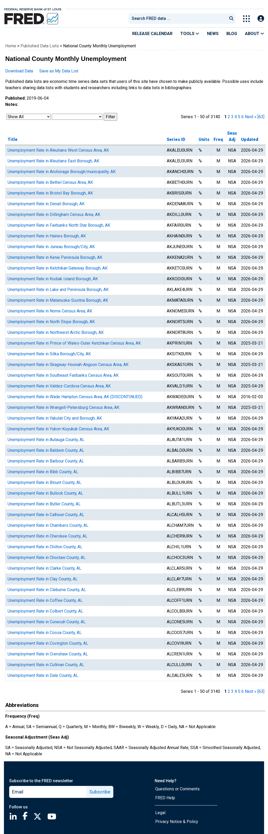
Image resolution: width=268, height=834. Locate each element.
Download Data (19, 70)
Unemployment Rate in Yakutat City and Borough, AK (55, 418)
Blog (231, 33)
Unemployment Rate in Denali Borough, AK (46, 203)
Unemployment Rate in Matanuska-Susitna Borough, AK (58, 300)
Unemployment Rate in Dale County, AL (43, 675)
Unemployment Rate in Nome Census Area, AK (50, 311)
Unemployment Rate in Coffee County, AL (45, 600)
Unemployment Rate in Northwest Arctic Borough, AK (56, 332)
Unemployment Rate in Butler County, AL (44, 503)
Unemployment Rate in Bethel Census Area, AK (50, 182)
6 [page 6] (242, 116)
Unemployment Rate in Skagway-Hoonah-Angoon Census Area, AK (68, 364)
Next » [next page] (250, 116)
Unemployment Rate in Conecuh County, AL (47, 621)
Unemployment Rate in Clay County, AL (43, 578)
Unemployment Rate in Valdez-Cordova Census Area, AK (59, 386)
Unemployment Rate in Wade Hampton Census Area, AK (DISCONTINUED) (75, 396)
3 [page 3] (232, 116)
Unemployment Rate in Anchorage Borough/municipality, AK (62, 171)
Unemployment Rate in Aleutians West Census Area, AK (58, 150)
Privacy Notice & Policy (176, 821)
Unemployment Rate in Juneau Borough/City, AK (51, 246)
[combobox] (177, 18)
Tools (189, 33)
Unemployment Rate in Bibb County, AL (43, 471)
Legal (160, 812)
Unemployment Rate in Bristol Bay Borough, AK (50, 193)
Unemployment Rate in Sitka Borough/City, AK (49, 353)
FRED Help (165, 797)
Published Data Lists (39, 45)
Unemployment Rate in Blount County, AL (44, 482)
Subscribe (99, 792)
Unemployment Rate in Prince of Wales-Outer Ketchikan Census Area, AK (74, 343)
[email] (48, 792)
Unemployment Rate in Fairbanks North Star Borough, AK (59, 225)
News (213, 33)
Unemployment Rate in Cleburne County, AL (47, 589)
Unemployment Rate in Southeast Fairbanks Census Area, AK (63, 375)
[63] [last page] (261, 116)
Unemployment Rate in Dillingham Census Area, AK (54, 214)
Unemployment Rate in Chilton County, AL (45, 546)
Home (10, 45)
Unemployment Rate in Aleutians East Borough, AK (53, 160)
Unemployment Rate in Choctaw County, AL (47, 557)
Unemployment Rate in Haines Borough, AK (47, 235)
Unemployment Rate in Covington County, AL (48, 643)
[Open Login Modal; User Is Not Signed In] (261, 18)
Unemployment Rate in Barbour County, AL (46, 461)
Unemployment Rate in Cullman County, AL (46, 664)
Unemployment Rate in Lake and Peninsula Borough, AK (58, 289)
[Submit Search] (231, 18)
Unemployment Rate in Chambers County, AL (48, 525)
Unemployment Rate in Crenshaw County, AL (48, 654)
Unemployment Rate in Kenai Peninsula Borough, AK (55, 257)
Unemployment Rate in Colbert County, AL (45, 611)
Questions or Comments (177, 788)
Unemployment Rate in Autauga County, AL (46, 439)
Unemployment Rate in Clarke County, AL (44, 568)
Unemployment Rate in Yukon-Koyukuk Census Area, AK (58, 428)
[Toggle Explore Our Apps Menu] (246, 18)
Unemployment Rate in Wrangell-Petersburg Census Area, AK (63, 407)
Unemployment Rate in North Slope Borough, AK (51, 321)
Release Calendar (152, 33)
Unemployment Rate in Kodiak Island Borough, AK (53, 278)
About (254, 33)
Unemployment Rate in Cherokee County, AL (47, 536)
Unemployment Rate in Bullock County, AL (45, 493)
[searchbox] (179, 18)
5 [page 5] (239, 116)
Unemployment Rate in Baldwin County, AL (46, 450)
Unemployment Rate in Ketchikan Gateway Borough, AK (58, 268)
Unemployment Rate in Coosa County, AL (45, 632)
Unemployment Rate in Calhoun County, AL (46, 514)
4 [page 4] (235, 116)
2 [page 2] (229, 116)
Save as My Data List (58, 70)
